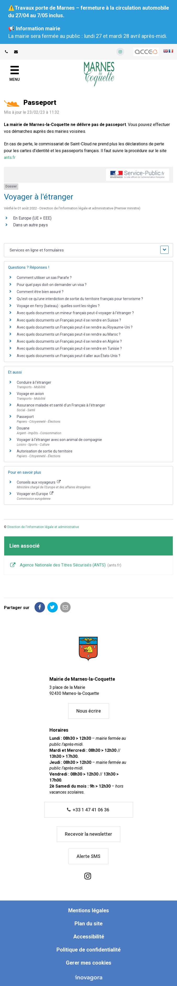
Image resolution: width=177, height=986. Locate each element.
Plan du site (88, 923)
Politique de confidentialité (88, 950)
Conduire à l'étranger (34, 382)
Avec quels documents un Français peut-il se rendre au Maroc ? (69, 334)
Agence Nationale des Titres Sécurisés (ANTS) (65, 565)
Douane (23, 428)
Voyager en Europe (35, 494)
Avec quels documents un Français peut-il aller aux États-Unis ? (68, 356)
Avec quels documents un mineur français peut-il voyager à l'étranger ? (75, 313)
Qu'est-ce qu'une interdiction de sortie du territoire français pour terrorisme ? (80, 299)
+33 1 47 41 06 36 (88, 809)
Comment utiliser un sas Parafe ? (44, 278)
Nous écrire (88, 711)
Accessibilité (88, 936)
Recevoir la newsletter (88, 834)
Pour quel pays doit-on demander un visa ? (52, 285)
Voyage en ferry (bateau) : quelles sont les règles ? (58, 306)
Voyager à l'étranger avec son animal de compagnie (59, 440)
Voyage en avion (30, 394)
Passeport (25, 417)
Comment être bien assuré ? (40, 292)
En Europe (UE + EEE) (32, 218)
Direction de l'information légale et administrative (43, 527)
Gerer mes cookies (88, 963)
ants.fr (9, 157)
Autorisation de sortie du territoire (44, 451)
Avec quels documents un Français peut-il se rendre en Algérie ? (69, 341)
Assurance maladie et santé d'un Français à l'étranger (61, 405)
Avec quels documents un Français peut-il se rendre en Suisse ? (69, 320)
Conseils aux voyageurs (39, 482)
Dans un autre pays (30, 224)
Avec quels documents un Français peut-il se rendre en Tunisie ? (69, 348)
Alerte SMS (88, 856)
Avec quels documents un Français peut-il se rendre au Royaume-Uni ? (75, 327)
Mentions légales (88, 910)
